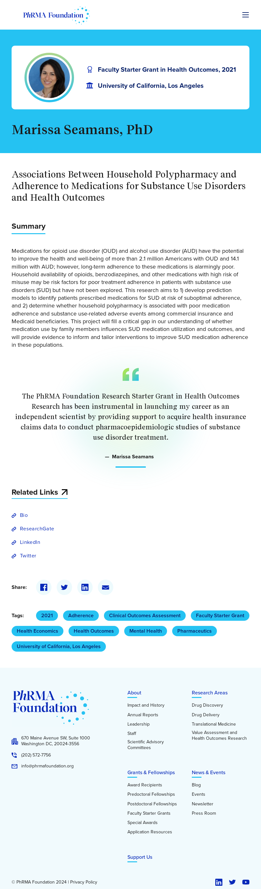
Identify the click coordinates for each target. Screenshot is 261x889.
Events (198, 794)
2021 (47, 615)
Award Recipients (144, 785)
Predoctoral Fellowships (151, 794)
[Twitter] (64, 587)
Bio (24, 515)
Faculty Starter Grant (220, 615)
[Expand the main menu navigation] (245, 15)
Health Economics (37, 631)
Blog (196, 785)
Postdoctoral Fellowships (152, 804)
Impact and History (145, 705)
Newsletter (202, 804)
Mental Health (145, 631)
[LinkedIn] (85, 587)
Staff (131, 734)
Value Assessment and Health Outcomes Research (219, 735)
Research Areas (210, 692)
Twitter (28, 555)
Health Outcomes (94, 631)
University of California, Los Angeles (59, 646)
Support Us (139, 857)
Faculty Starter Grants (149, 813)
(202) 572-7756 (36, 755)
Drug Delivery (205, 715)
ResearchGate (37, 528)
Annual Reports (142, 715)
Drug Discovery (207, 705)
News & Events (208, 772)
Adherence (81, 615)
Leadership (138, 724)
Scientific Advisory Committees (145, 744)
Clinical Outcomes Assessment (145, 615)
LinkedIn (30, 542)
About (134, 692)
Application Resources (149, 832)
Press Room (204, 813)
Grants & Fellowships (151, 772)
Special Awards (142, 823)
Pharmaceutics (194, 631)
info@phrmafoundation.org (47, 766)
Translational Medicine (214, 724)
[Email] (105, 587)
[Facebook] (43, 587)
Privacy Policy (83, 882)
